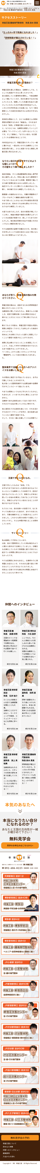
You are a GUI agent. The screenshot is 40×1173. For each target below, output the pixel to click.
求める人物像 (8, 1146)
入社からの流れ (9, 1156)
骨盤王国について (9, 1143)
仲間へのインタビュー (11, 1150)
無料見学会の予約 (20, 1137)
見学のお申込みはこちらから (20, 845)
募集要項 (6, 1153)
